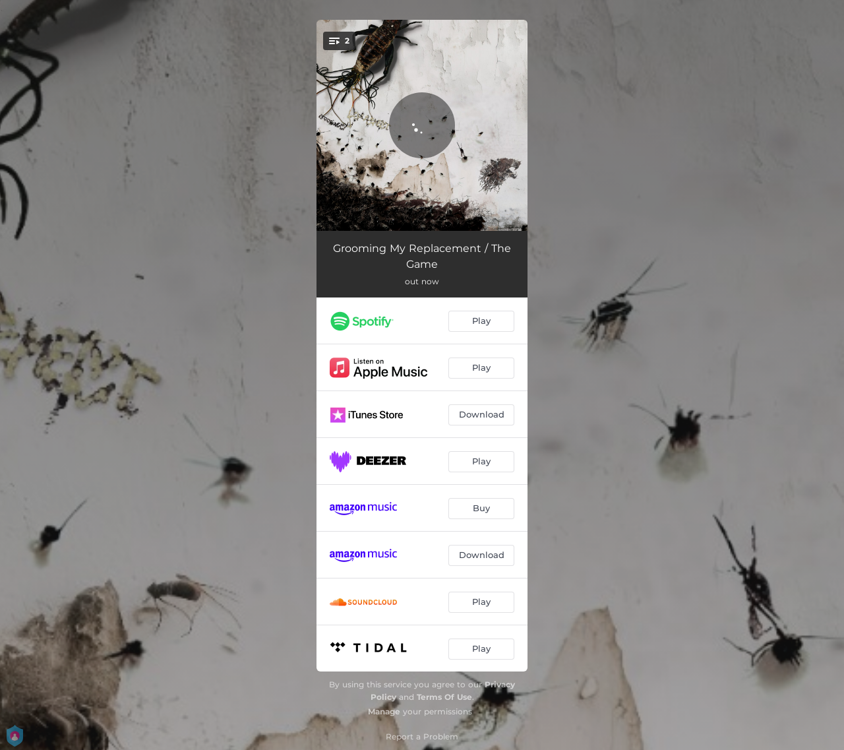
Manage (384, 711)
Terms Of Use (444, 697)
